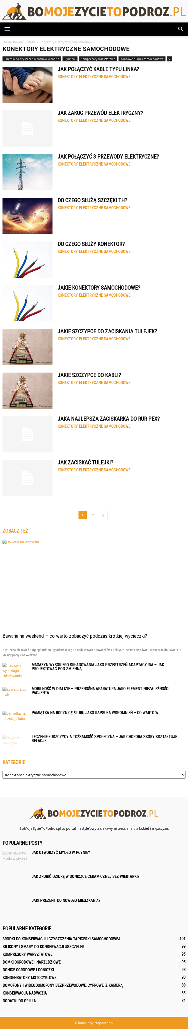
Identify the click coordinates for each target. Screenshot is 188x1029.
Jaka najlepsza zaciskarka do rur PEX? (109, 419)
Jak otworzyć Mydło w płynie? (61, 852)
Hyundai (70, 59)
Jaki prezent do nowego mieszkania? (66, 900)
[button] (181, 29)
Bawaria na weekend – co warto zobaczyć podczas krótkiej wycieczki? (74, 636)
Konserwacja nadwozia (24, 993)
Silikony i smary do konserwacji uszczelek (43, 946)
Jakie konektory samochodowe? (99, 288)
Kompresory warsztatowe (98, 59)
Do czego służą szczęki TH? (92, 200)
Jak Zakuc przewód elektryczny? (100, 113)
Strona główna (12, 42)
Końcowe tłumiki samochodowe (142, 59)
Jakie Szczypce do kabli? (89, 375)
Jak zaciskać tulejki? (85, 462)
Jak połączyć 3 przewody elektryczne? (108, 157)
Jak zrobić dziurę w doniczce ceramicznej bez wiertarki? (85, 876)
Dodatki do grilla (19, 1001)
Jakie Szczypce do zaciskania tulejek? (107, 331)
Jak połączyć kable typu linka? (98, 69)
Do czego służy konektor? (91, 244)
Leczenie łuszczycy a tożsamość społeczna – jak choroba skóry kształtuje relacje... (104, 738)
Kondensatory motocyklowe (29, 977)
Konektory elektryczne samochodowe (94, 77)
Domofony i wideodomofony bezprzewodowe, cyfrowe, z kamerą (62, 985)
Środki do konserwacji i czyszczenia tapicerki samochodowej (61, 939)
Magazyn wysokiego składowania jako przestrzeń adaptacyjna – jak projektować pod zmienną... (98, 666)
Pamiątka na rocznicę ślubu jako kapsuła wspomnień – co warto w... (96, 712)
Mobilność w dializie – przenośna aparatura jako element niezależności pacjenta (100, 690)
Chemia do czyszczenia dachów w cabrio (31, 59)
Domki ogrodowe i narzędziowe (31, 962)
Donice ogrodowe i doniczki (28, 970)
